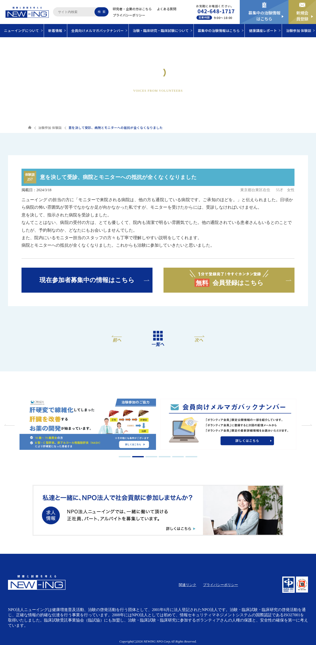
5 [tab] (178, 456)
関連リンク (187, 585)
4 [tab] (164, 456)
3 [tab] (151, 456)
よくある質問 (166, 8)
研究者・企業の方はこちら (132, 8)
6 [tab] (191, 456)
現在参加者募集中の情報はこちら (87, 279)
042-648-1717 (216, 11)
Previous (10, 424)
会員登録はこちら (229, 278)
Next (306, 424)
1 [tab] (124, 456)
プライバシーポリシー (129, 15)
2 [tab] (138, 456)
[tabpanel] (91, 425)
